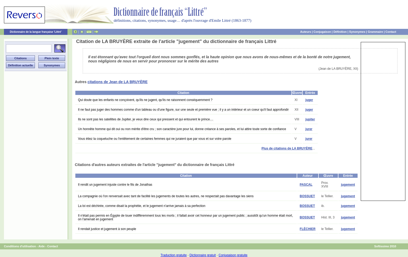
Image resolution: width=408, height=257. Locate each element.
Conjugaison (322, 31)
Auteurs (305, 31)
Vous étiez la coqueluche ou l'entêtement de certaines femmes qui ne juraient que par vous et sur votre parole (154, 139)
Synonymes (357, 31)
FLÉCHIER (308, 229)
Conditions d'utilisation (20, 246)
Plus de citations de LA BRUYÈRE (286, 148)
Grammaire (375, 31)
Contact (390, 31)
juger (309, 100)
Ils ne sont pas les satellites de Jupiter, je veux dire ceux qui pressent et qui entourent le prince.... (145, 119)
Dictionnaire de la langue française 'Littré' (36, 31)
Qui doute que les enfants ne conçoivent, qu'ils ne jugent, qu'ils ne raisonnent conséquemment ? (145, 100)
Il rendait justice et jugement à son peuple (107, 229)
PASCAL (306, 184)
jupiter (310, 119)
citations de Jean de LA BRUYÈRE (117, 82)
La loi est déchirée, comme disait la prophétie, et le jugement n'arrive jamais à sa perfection (141, 206)
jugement (348, 184)
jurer (308, 129)
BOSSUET (307, 196)
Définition (340, 31)
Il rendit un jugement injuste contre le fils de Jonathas (115, 184)
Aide (41, 246)
